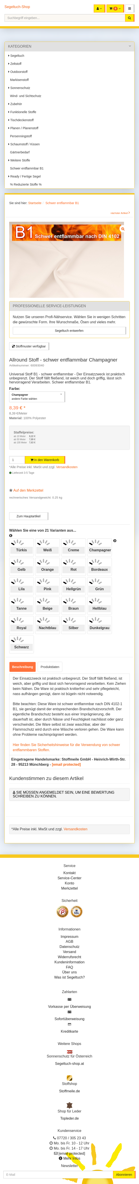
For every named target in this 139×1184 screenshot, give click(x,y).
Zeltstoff (14, 64)
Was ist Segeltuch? (69, 977)
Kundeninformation (69, 962)
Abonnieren (124, 1174)
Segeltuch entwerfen (69, 330)
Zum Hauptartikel (29, 516)
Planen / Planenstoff (23, 128)
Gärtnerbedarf (19, 152)
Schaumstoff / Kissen (24, 144)
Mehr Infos (71, 1158)
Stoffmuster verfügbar (29, 346)
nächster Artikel (119, 213)
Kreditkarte (69, 1031)
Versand (69, 952)
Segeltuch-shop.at (69, 1064)
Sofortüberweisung (69, 1019)
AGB (69, 941)
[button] (130, 8)
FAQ (69, 967)
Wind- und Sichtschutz (24, 96)
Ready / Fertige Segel (24, 176)
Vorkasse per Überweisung (69, 1007)
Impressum (69, 937)
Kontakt (69, 873)
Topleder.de (69, 1118)
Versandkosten (67, 467)
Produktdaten (50, 667)
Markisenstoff (18, 80)
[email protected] (66, 764)
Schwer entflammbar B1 (25, 168)
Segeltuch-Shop (17, 7)
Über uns (69, 972)
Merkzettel (69, 888)
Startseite (34, 203)
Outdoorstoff (18, 72)
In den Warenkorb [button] (44, 460)
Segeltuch (16, 55)
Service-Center (70, 878)
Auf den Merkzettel (28, 490)
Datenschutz (70, 947)
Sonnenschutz (19, 88)
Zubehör (15, 104)
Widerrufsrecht (69, 957)
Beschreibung (22, 667)
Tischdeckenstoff (21, 120)
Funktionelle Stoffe (22, 112)
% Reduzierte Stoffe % (24, 184)
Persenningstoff (20, 136)
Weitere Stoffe (19, 160)
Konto (69, 883)
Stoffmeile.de (69, 1091)
